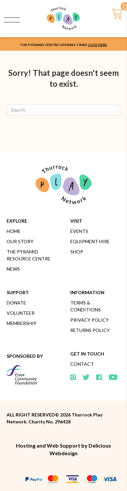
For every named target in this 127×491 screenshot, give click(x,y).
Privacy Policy (89, 320)
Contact (82, 364)
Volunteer (20, 313)
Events (79, 231)
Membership (21, 323)
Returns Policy (90, 330)
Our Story (20, 241)
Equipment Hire (90, 241)
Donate (16, 302)
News (13, 269)
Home (14, 231)
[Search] (63, 110)
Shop (76, 251)
